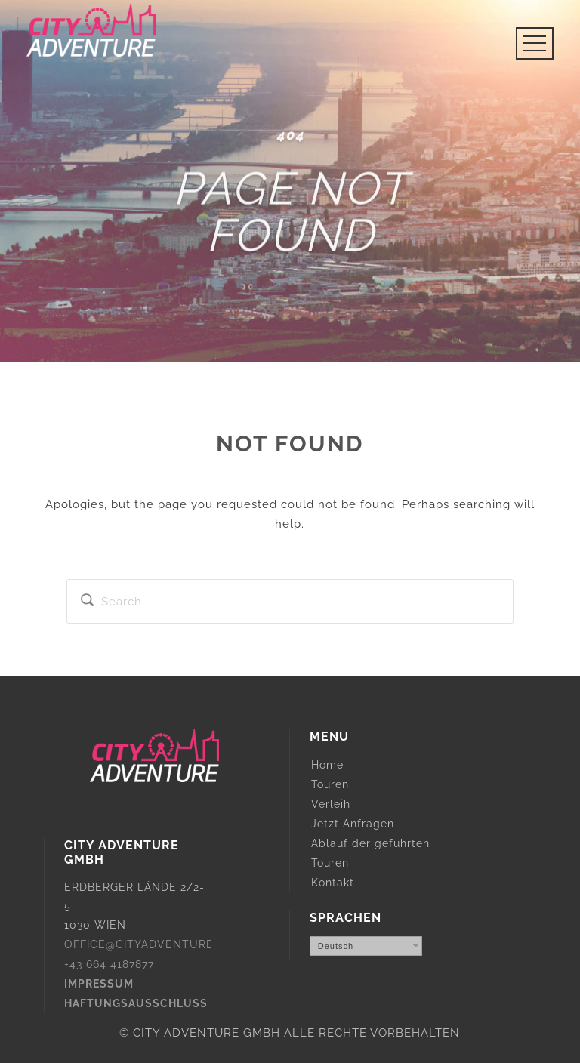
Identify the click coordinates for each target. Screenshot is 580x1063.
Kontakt (332, 883)
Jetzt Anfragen (352, 824)
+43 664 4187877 (109, 964)
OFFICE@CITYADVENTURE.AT (147, 944)
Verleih (330, 804)
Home (327, 765)
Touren (330, 784)
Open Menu (535, 43)
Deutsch (335, 946)
